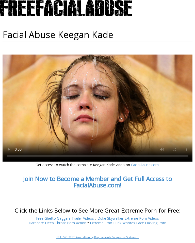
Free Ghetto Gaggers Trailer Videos (65, 218)
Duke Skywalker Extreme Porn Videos (128, 218)
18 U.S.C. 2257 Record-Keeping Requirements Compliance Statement (97, 237)
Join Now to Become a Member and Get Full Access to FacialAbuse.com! (97, 182)
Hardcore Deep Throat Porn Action (57, 222)
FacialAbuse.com (145, 164)
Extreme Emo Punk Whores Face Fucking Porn (128, 222)
